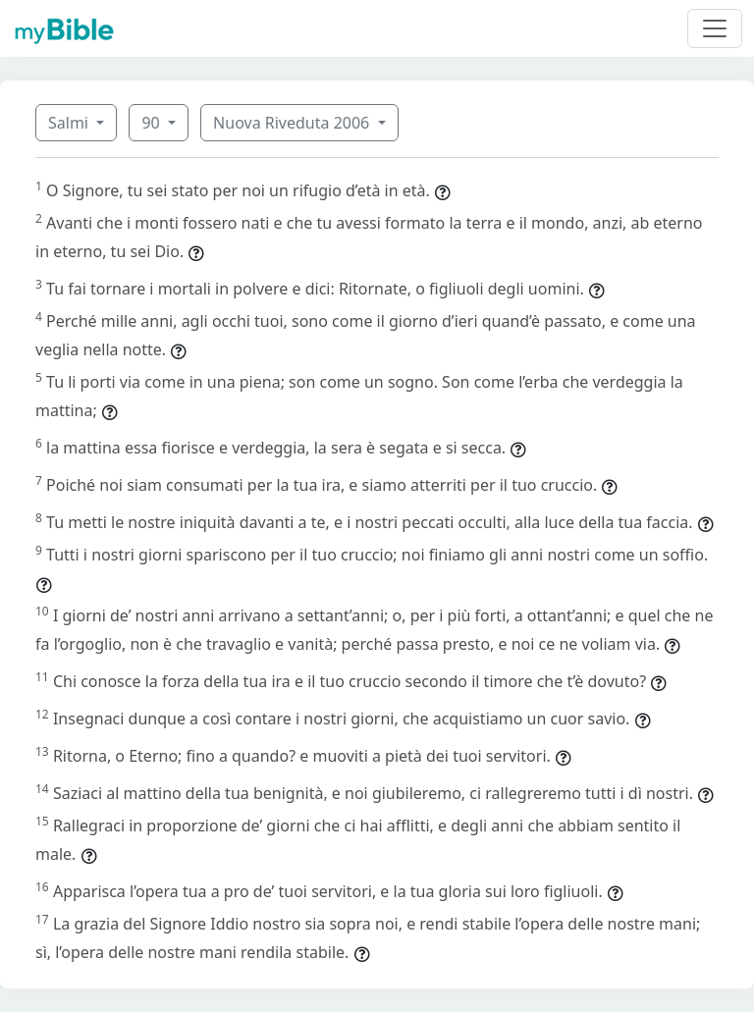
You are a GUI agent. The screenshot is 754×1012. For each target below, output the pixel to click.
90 (152, 122)
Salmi (70, 122)
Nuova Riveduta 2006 (293, 122)
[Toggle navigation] (714, 28)
